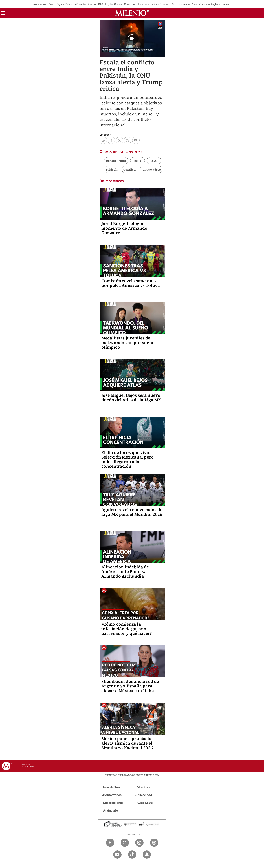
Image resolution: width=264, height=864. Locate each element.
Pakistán (112, 169)
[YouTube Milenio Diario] (117, 854)
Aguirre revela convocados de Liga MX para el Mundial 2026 (131, 512)
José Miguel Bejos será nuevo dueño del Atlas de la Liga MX (131, 397)
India (137, 161)
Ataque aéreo (151, 169)
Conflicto (129, 169)
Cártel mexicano (181, 4)
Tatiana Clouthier (160, 4)
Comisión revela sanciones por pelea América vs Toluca (130, 283)
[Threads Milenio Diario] (154, 843)
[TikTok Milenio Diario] (132, 854)
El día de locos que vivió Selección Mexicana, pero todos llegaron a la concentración (127, 459)
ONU (154, 161)
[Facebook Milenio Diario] (110, 843)
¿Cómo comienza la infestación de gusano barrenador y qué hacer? (126, 628)
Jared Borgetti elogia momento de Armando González (124, 228)
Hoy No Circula (113, 4)
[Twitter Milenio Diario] (125, 843)
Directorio (144, 787)
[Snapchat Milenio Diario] (147, 854)
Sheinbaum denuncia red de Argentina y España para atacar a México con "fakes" (130, 685)
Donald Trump (116, 161)
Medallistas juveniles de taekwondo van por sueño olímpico (128, 342)
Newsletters (112, 787)
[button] (3, 14)
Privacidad (144, 795)
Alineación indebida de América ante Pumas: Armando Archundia (125, 571)
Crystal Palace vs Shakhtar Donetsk (76, 4)
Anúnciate (110, 810)
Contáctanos (112, 795)
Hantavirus (143, 4)
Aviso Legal (145, 803)
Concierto (129, 4)
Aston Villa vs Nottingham (206, 4)
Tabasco (226, 4)
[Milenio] (132, 13)
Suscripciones (113, 803)
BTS (100, 4)
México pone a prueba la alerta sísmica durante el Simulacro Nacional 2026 (127, 743)
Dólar (51, 4)
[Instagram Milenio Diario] (139, 843)
